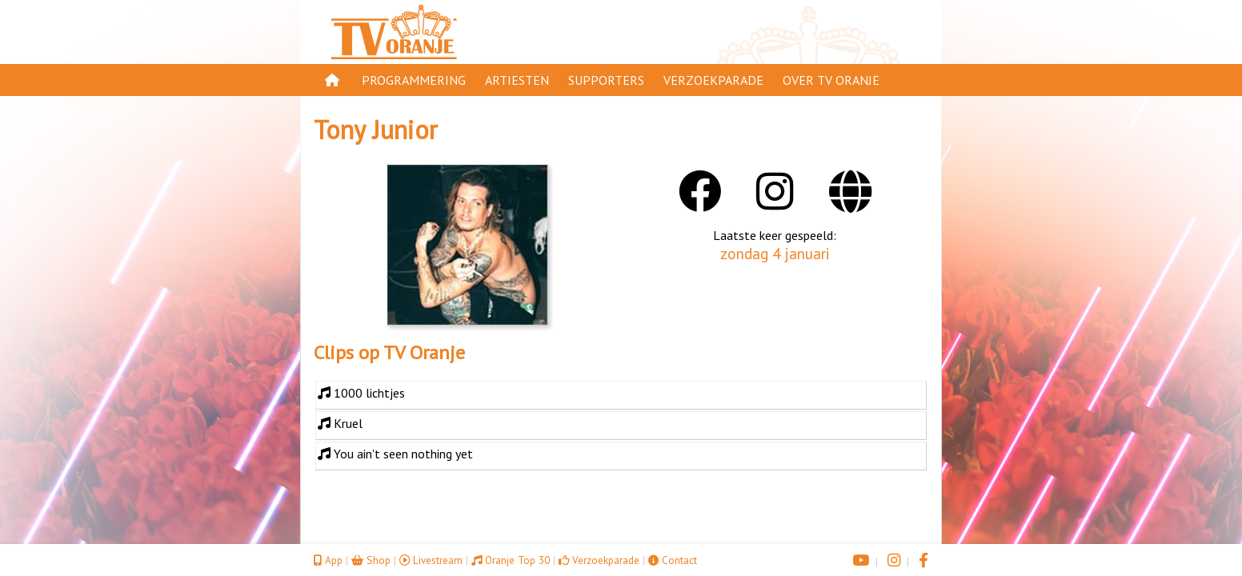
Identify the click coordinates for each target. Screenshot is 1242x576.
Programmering (414, 80)
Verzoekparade (713, 80)
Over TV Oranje (831, 80)
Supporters (606, 80)
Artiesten (517, 80)
